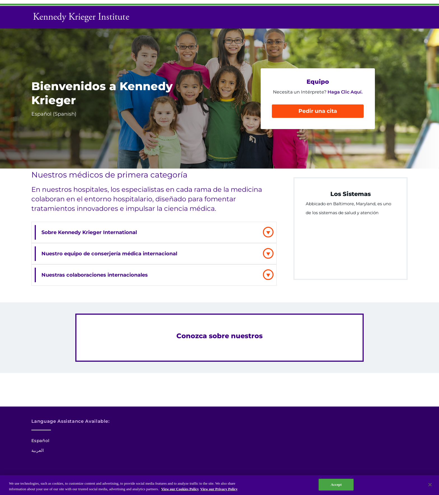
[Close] (430, 484)
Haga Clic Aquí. (345, 92)
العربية (37, 450)
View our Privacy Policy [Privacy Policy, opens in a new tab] (218, 489)
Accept (336, 484)
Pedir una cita (317, 111)
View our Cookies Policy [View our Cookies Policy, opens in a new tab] (180, 489)
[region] (219, 485)
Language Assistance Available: (70, 421)
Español (40, 440)
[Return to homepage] (83, 17)
